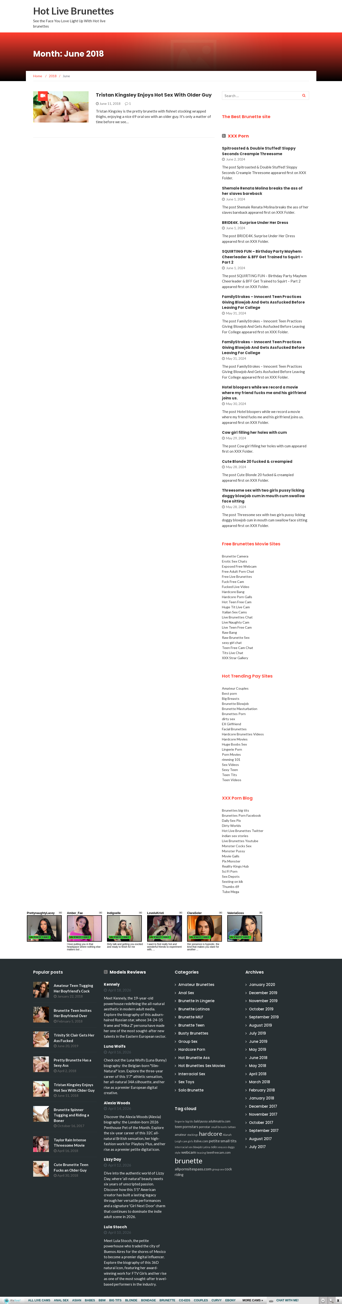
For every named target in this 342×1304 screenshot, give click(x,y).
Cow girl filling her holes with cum (254, 432)
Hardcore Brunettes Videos (243, 734)
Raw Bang (229, 632)
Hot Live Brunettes (73, 11)
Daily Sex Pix (231, 820)
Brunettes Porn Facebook (241, 815)
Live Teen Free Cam (237, 627)
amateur (180, 1134)
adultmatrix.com (219, 1121)
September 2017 (264, 1130)
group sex (218, 1169)
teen (178, 1127)
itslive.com (201, 1141)
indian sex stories (235, 836)
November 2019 (263, 1000)
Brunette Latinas (194, 1009)
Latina (206, 1147)
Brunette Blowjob (235, 704)
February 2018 (262, 1090)
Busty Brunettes (193, 1033)
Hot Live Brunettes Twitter (242, 831)
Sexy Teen (230, 770)
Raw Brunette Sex (236, 637)
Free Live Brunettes (237, 576)
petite (214, 1140)
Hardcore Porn (191, 1049)
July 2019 (257, 1033)
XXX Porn (238, 136)
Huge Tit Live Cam (236, 607)
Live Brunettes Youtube (240, 841)
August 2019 (260, 1025)
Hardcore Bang (233, 592)
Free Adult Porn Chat (238, 571)
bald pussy (201, 1121)
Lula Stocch (115, 1226)
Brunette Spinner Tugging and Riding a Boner (71, 1115)
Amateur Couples (235, 688)
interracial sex (183, 1147)
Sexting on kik (232, 881)
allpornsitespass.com (193, 1169)
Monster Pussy (233, 851)
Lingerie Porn (232, 749)
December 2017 (263, 1106)
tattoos (232, 1127)
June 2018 (258, 1057)
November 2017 (263, 1114)
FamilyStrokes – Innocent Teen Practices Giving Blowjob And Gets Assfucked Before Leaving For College (263, 302)
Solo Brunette (191, 1090)
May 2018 (257, 1065)
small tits (228, 1140)
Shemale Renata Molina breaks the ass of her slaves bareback (262, 191)
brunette (188, 1160)
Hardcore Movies (235, 739)
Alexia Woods (117, 1103)
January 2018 (261, 1098)
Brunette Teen (191, 1025)
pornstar (204, 1127)
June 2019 (258, 1041)
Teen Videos (231, 780)
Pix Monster (231, 861)
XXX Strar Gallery (235, 658)
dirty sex (228, 719)
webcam (188, 1152)
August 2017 (260, 1138)
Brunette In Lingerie (196, 1000)
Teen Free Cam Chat (237, 648)
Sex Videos (230, 765)
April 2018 (257, 1073)
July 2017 (257, 1146)
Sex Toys (186, 1081)
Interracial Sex (191, 1073)
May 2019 (257, 1049)
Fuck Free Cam (233, 582)
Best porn (229, 693)
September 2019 (264, 1017)
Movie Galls (230, 856)
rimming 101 (231, 759)
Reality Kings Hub (235, 866)
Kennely (112, 984)
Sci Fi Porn (229, 871)
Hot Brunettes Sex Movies (201, 1065)
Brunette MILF (190, 1017)
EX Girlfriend (231, 724)
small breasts (219, 1127)
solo (214, 1147)
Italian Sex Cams (234, 612)
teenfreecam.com (219, 1152)
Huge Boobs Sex (234, 744)
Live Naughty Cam (235, 622)
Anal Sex (186, 992)
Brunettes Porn (234, 714)
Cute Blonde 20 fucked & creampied (257, 461)
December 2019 (263, 992)
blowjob (197, 1147)
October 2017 (261, 1122)
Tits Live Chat (232, 653)
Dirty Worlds (231, 826)
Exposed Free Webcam (239, 566)
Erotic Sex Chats (234, 561)
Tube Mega (230, 892)
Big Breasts (230, 698)
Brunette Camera (235, 556)
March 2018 (259, 1081)
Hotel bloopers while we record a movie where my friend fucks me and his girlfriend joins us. (264, 393)
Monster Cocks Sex (236, 846)
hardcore (210, 1133)
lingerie (180, 1121)
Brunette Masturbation (239, 709)
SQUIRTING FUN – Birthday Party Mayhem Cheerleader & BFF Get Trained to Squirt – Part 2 (262, 257)
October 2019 (261, 1009)
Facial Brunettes (234, 729)
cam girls (187, 1141)
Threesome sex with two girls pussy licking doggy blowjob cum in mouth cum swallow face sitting (263, 496)
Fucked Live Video (235, 587)
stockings (192, 1134)
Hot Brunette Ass (194, 1057)
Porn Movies (231, 754)
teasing (201, 1152)
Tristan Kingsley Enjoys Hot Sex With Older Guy (154, 95)
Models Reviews (128, 972)
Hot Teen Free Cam (236, 602)
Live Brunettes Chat (237, 617)
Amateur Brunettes (196, 984)
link (338, 1228)
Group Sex (187, 1041)
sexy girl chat (232, 643)
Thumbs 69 (230, 887)
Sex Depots (231, 876)
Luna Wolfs (115, 1046)
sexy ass (222, 1147)
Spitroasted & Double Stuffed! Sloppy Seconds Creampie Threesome (259, 151)
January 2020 (262, 984)
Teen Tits (229, 775)
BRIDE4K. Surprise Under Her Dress (255, 222)
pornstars (190, 1127)
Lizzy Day (112, 1159)
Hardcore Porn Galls (237, 597)
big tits (189, 1121)
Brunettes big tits (235, 810)
